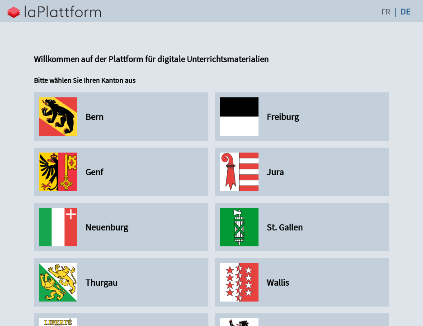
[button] (188, 11)
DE (405, 11)
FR (385, 11)
